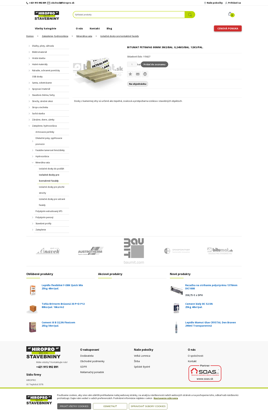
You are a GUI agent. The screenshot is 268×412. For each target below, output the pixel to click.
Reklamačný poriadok (92, 372)
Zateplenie (41, 229)
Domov (30, 36)
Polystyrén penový (44, 217)
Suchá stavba (38, 113)
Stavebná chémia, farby (43, 95)
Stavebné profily (43, 223)
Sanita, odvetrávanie (42, 82)
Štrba (137, 361)
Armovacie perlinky (45, 132)
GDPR (83, 366)
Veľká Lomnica (142, 355)
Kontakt (95, 28)
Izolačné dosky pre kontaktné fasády (119, 36)
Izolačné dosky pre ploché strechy (51, 190)
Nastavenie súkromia (166, 398)
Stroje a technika (40, 107)
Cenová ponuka (227, 28)
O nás (79, 28)
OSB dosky (37, 76)
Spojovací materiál (41, 88)
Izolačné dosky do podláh (51, 168)
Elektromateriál (39, 52)
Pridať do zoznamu (154, 64)
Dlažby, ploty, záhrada (43, 45)
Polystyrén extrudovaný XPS (49, 211)
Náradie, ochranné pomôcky (46, 70)
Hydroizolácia (42, 156)
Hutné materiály (40, 64)
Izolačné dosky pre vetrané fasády (52, 202)
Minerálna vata (84, 36)
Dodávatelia (86, 355)
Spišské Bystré (142, 366)
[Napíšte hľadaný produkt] (129, 14)
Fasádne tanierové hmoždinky (50, 150)
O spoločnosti (195, 355)
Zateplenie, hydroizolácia (55, 36)
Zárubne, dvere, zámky (43, 119)
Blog (109, 28)
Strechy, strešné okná (42, 101)
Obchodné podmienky (92, 361)
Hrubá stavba (38, 58)
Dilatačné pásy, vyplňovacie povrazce (49, 141)
